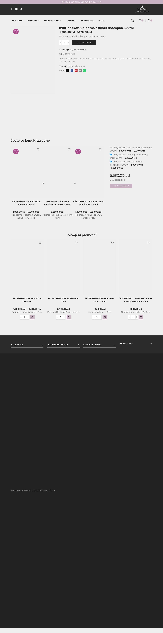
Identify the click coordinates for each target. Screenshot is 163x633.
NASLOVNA (17, 20)
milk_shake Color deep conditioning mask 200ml (57, 208)
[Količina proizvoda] (64, 42)
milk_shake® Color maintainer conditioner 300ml (88, 209)
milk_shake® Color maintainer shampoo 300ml (26, 208)
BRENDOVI (33, 20)
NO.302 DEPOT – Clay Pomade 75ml (63, 305)
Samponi (81, 66)
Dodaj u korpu (84, 42)
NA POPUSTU (87, 20)
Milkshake (71, 66)
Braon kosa (64, 58)
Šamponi (139, 58)
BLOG (101, 20)
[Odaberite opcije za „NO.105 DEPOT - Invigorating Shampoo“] (32, 322)
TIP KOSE (71, 20)
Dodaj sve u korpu (122, 191)
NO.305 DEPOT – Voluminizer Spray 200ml (99, 305)
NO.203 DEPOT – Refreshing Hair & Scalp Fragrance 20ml (136, 305)
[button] (68, 322)
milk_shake (103, 58)
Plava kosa (129, 58)
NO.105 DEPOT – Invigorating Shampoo (27, 305)
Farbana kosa (90, 58)
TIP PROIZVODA (52, 20)
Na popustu (117, 58)
